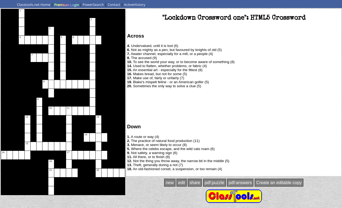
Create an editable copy (279, 182)
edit (181, 182)
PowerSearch (93, 4)
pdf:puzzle (214, 182)
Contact (114, 4)
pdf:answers (240, 182)
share (194, 182)
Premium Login (66, 4)
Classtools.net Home (33, 4)
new (170, 182)
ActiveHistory (134, 4)
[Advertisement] (234, 105)
